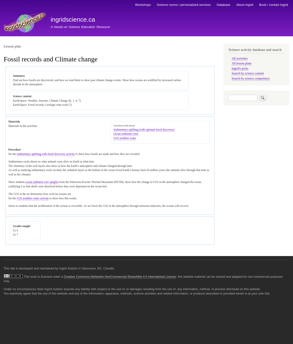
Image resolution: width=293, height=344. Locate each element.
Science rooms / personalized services (184, 5)
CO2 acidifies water (124, 138)
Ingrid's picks (240, 68)
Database (223, 5)
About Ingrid (244, 5)
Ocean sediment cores (125, 133)
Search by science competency (251, 78)
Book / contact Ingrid (273, 5)
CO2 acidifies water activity (33, 198)
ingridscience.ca (73, 19)
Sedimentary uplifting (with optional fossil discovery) (143, 129)
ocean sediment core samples (42, 182)
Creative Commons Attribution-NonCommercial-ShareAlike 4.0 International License (120, 276)
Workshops (143, 5)
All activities (240, 58)
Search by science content (248, 73)
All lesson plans (242, 63)
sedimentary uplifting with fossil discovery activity (46, 154)
